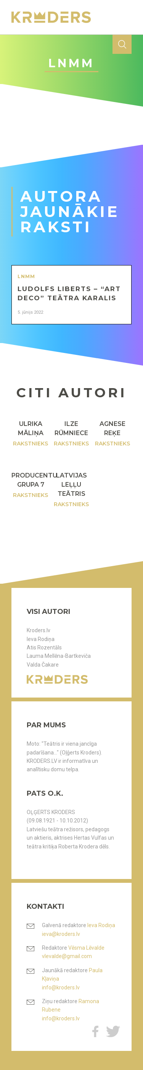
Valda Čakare (43, 665)
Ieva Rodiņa (41, 639)
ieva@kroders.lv (61, 934)
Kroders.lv (38, 630)
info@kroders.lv (61, 987)
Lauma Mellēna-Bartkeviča (59, 656)
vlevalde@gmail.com (67, 956)
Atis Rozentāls (44, 647)
